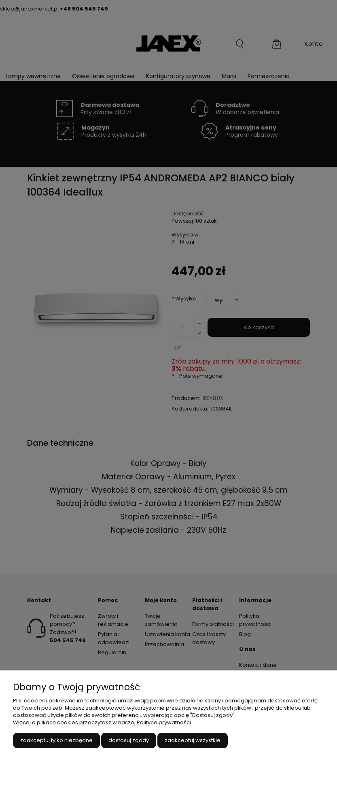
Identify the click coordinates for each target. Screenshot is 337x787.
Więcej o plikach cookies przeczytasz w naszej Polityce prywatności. (102, 722)
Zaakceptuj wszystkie (192, 740)
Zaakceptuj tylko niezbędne (56, 740)
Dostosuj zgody (128, 740)
